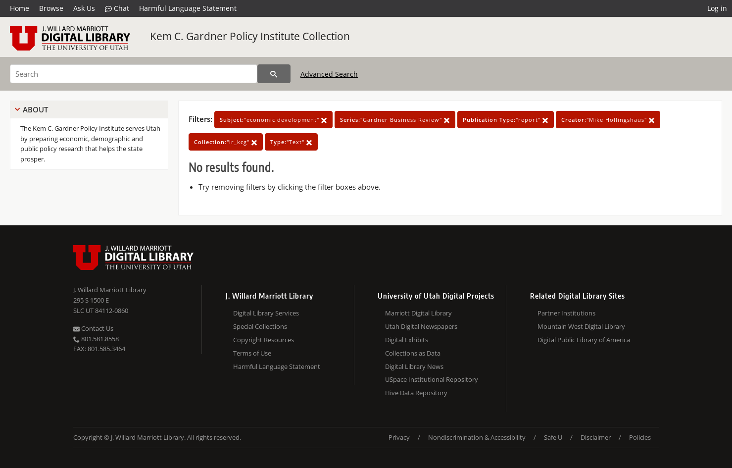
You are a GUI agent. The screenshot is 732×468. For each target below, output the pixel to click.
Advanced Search (329, 74)
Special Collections (260, 326)
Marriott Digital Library (418, 313)
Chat (117, 8)
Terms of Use (252, 353)
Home (19, 8)
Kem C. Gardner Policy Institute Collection (250, 36)
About (35, 109)
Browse (51, 8)
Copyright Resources (263, 339)
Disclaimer (596, 437)
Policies (640, 437)
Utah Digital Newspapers (421, 326)
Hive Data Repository (416, 392)
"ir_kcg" (225, 142)
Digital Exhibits (406, 339)
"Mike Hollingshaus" (608, 119)
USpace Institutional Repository (431, 379)
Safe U (553, 437)
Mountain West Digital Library (581, 326)
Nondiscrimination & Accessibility (477, 437)
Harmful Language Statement (188, 8)
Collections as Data (412, 353)
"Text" (291, 142)
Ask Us (84, 8)
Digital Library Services (266, 313)
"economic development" (273, 119)
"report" (505, 119)
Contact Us (93, 328)
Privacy (399, 437)
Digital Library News (414, 366)
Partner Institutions (566, 313)
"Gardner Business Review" (395, 119)
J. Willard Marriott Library (109, 289)
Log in (717, 8)
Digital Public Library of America (583, 339)
